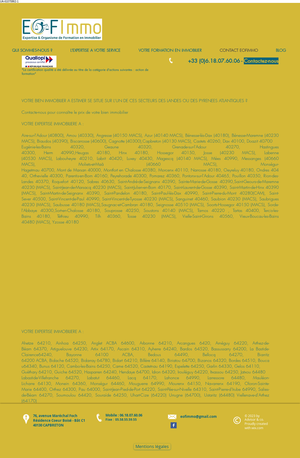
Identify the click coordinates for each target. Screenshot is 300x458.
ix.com (258, 428)
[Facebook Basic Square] (174, 425)
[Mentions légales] (152, 447)
